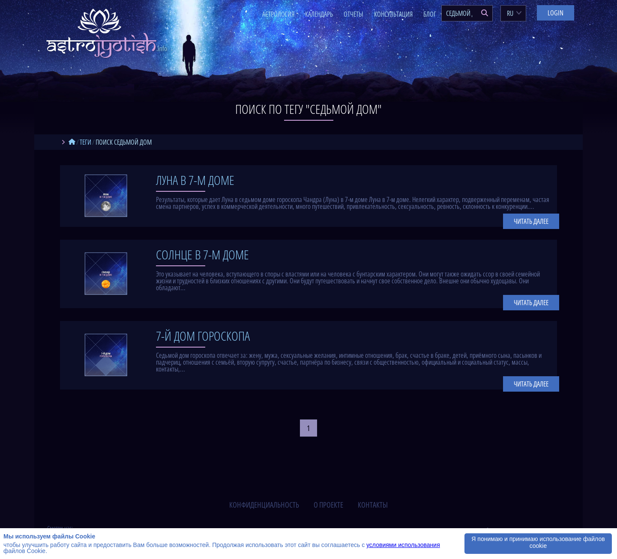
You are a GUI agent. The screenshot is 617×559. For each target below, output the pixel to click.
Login (555, 13)
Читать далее (531, 221)
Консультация (393, 14)
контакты (373, 505)
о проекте (328, 505)
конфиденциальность (264, 505)
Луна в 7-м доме (195, 180)
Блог (429, 14)
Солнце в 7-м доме (202, 254)
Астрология (278, 14)
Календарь (319, 14)
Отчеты (353, 14)
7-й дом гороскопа (203, 336)
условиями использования (403, 544)
